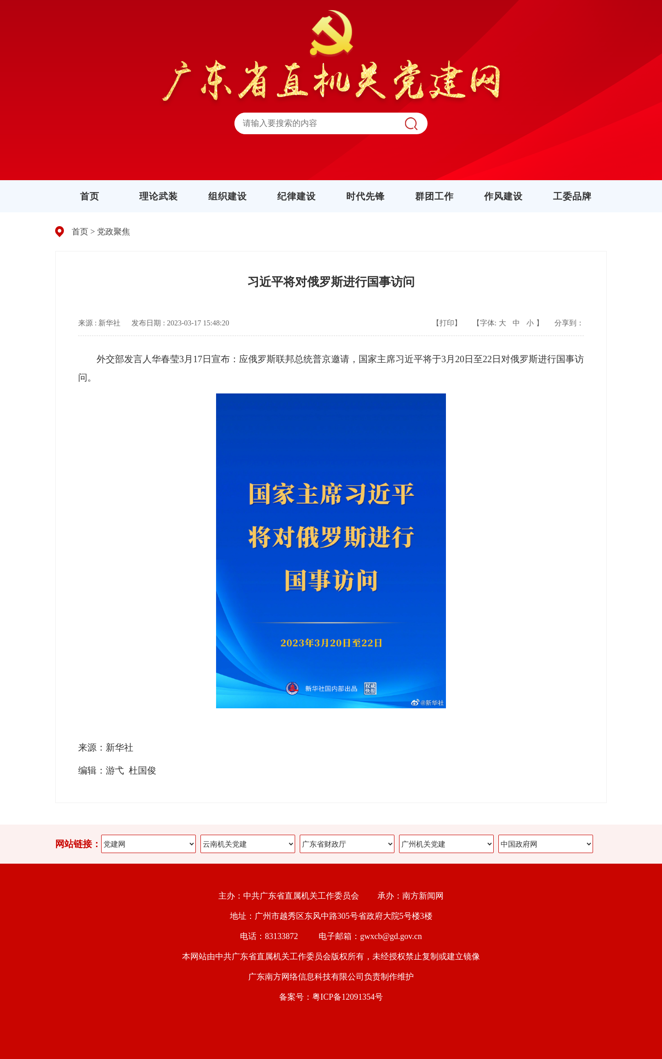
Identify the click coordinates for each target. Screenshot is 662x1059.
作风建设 (503, 196)
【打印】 (447, 323)
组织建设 (227, 196)
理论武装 (158, 196)
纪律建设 (296, 196)
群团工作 (434, 196)
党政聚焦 (113, 231)
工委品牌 (572, 196)
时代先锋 (365, 196)
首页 (89, 196)
